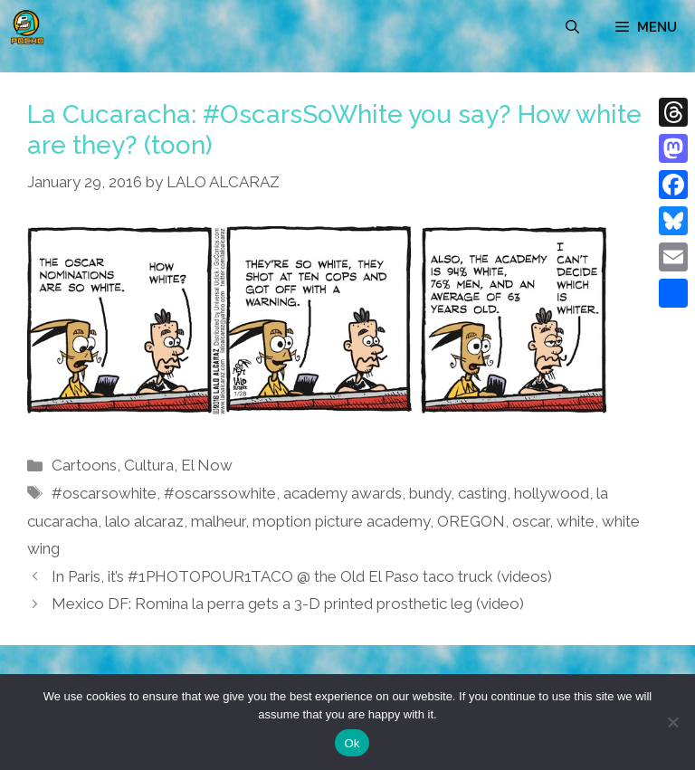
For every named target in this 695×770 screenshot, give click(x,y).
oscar (530, 521)
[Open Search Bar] (572, 27)
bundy (430, 493)
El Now (207, 465)
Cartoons (84, 465)
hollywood (551, 493)
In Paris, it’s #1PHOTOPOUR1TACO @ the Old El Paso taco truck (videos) (302, 576)
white (576, 521)
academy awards (342, 493)
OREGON (471, 521)
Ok (351, 743)
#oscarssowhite (220, 493)
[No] (672, 722)
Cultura (149, 465)
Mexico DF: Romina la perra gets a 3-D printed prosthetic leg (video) (288, 603)
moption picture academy (341, 521)
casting (482, 493)
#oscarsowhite (104, 493)
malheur (218, 521)
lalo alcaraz (144, 521)
